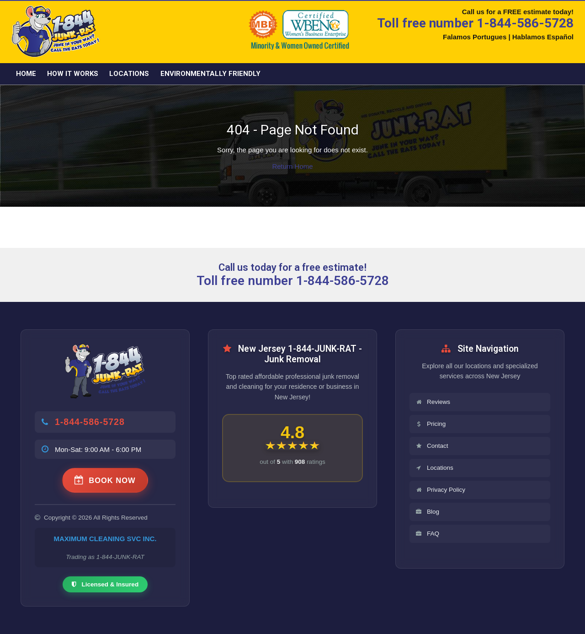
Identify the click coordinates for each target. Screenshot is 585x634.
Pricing (430, 423)
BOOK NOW (104, 480)
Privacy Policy (440, 489)
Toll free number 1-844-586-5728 (475, 23)
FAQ (427, 533)
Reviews (432, 401)
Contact (431, 445)
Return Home (292, 166)
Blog (427, 511)
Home (26, 74)
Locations (129, 74)
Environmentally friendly (210, 74)
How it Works (72, 74)
